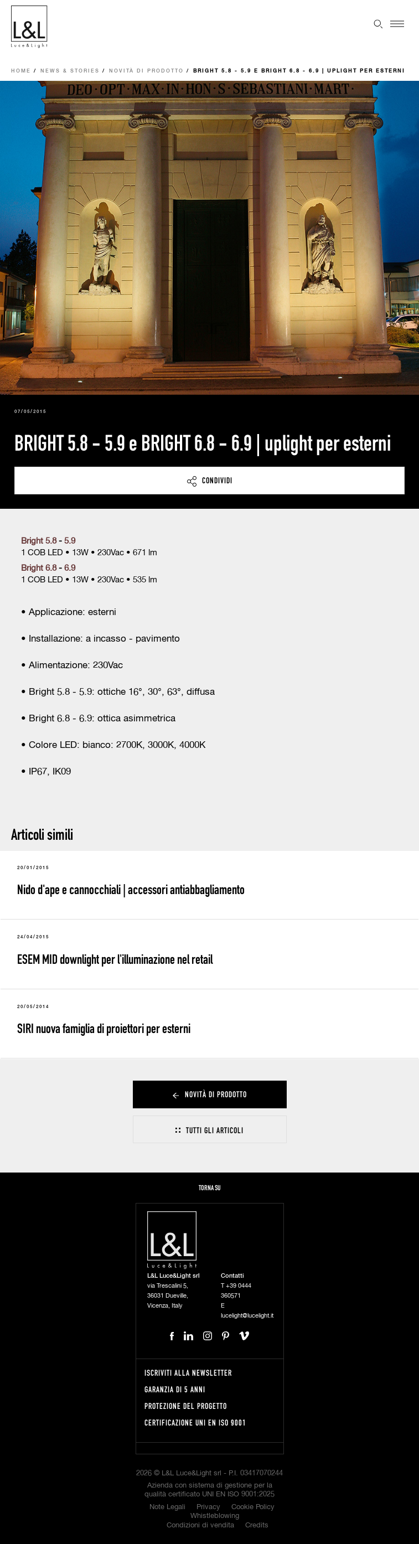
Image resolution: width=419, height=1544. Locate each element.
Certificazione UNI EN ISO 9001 (195, 1422)
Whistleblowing (214, 1516)
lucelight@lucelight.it (247, 1316)
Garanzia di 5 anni (174, 1389)
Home (21, 71)
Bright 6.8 (38, 568)
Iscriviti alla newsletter (188, 1373)
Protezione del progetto (185, 1406)
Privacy (208, 1507)
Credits (256, 1525)
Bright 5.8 (40, 541)
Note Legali (167, 1507)
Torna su (210, 1187)
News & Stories (70, 71)
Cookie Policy (253, 1507)
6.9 (69, 568)
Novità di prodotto (146, 71)
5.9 (69, 541)
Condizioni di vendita (200, 1525)
